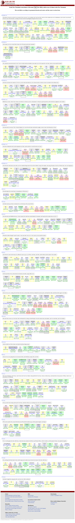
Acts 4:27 (3, 438)
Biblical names (31, 495)
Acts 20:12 (3, 477)
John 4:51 (3, 354)
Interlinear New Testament (33, 496)
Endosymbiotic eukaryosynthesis (34, 509)
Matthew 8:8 (4, 61)
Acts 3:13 (3, 373)
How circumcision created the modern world (13, 506)
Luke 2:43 (3, 214)
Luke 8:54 (3, 271)
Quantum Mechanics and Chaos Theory (12, 495)
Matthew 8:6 (4, 42)
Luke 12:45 (4, 316)
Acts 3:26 (3, 400)
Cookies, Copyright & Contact (56, 495)
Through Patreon (54, 502)
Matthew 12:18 (4, 99)
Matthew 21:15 (4, 163)
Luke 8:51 (3, 252)
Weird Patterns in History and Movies (13, 514)
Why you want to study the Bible (34, 511)
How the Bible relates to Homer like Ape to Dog (14, 501)
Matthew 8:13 (4, 80)
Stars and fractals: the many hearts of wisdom (14, 499)
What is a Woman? (8, 509)
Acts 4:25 (3, 419)
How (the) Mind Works (10, 516)
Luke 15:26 (4, 342)
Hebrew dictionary (31, 501)
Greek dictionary (31, 502)
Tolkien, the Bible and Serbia (11, 515)
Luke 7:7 (3, 233)
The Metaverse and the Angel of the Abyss (13, 508)
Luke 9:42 (3, 290)
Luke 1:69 (3, 201)
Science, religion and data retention (12, 505)
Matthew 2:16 (4, 15)
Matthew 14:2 (4, 125)
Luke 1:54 (3, 189)
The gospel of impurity (32, 506)
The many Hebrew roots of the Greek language (37, 508)
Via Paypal (53, 504)
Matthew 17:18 (4, 144)
